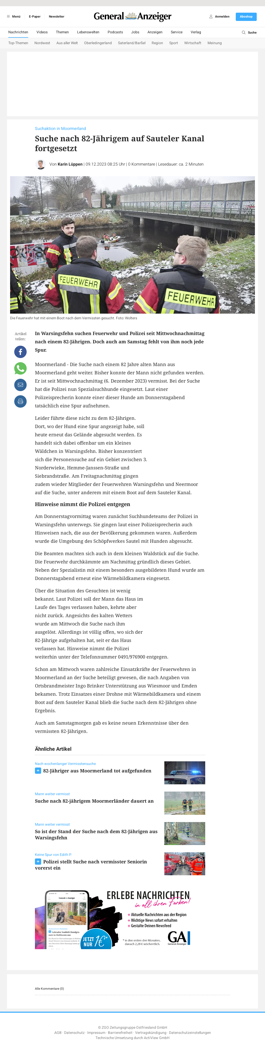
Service (176, 32)
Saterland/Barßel (131, 43)
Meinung (215, 43)
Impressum (96, 1032)
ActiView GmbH (157, 1038)
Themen (62, 32)
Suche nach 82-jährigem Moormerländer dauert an (94, 801)
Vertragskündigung (150, 1032)
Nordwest (42, 43)
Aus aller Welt (67, 43)
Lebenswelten (88, 32)
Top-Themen (18, 43)
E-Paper (34, 16)
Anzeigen (155, 32)
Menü (12, 16)
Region (157, 43)
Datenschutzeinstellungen (190, 1032)
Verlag (196, 32)
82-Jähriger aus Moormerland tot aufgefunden (97, 771)
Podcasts (115, 32)
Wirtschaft (192, 43)
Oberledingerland (98, 43)
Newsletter (56, 16)
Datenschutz (74, 1032)
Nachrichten (18, 32)
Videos (42, 32)
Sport (173, 43)
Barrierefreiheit (120, 1032)
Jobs (135, 32)
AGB (58, 1032)
